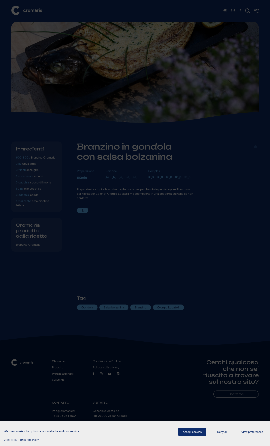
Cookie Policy (10, 440)
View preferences (252, 431)
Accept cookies (192, 431)
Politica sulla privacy (29, 440)
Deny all (222, 431)
